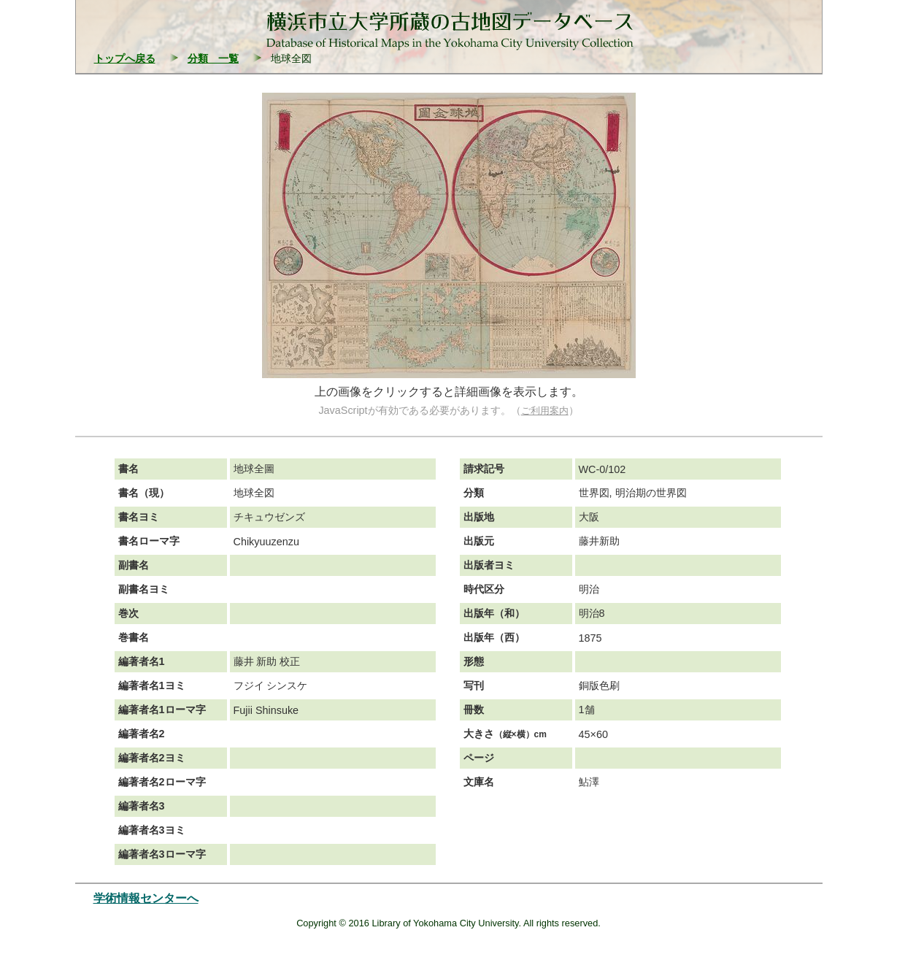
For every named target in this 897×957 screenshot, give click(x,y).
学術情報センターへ (146, 898)
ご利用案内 (545, 410)
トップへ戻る (124, 58)
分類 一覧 (213, 58)
